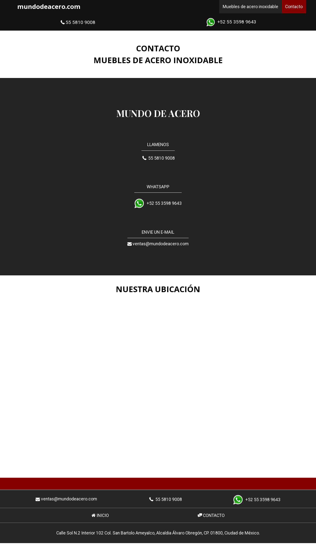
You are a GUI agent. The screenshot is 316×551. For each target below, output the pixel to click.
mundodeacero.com (48, 6)
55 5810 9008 (77, 22)
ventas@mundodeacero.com (158, 244)
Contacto (294, 6)
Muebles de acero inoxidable (250, 6)
